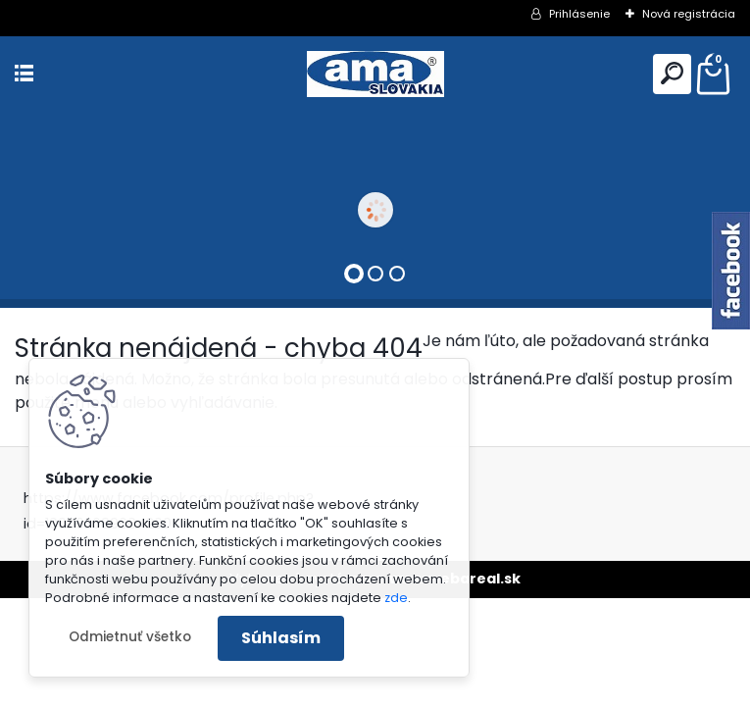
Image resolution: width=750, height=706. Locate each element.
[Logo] (375, 74)
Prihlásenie (579, 14)
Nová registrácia (688, 14)
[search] (672, 73)
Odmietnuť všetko (130, 637)
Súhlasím (281, 638)
